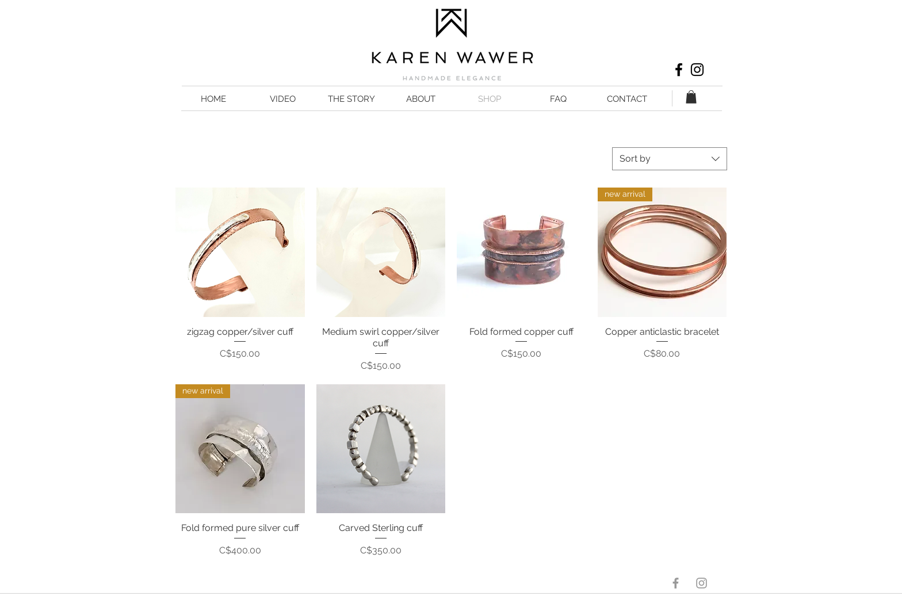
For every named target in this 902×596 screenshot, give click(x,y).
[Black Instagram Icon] (697, 69)
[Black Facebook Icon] (678, 69)
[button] (691, 97)
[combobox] (669, 158)
